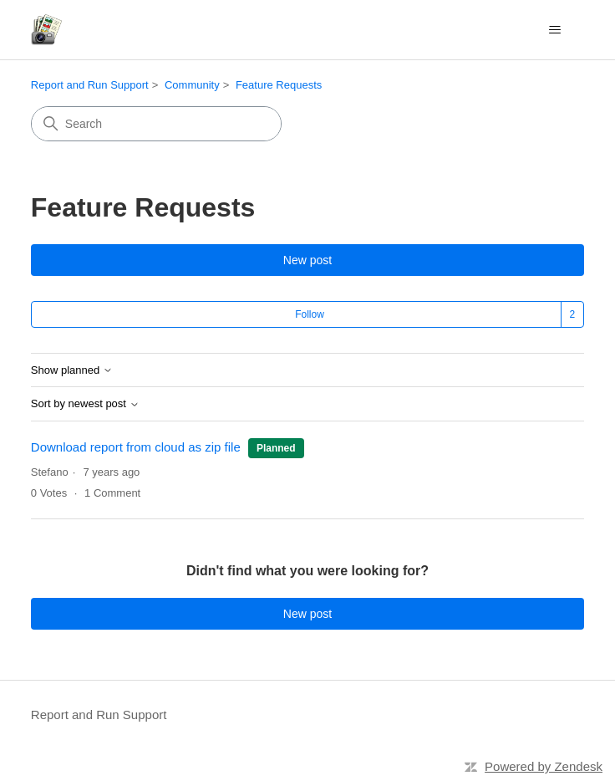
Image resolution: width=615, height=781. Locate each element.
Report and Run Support (90, 85)
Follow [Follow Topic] (309, 314)
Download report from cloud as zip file (137, 447)
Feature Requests (279, 85)
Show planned (72, 370)
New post (307, 260)
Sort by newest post (85, 404)
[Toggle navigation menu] (554, 30)
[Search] (156, 123)
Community (192, 85)
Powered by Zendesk (543, 766)
